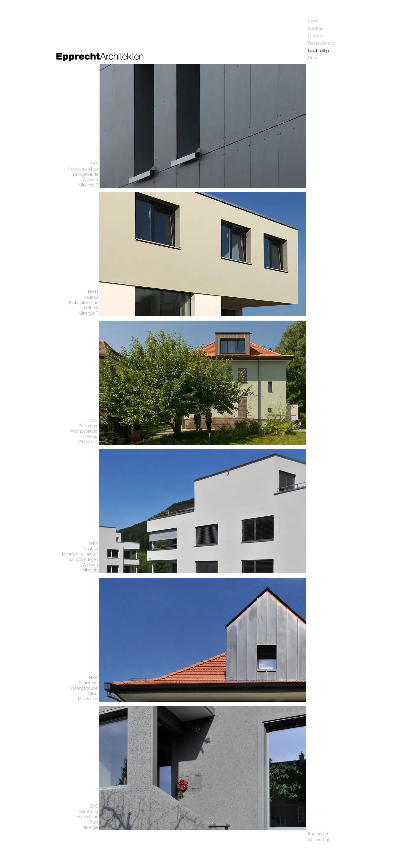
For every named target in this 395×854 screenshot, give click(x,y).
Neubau (316, 28)
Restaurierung (321, 43)
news (313, 21)
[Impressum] (329, 833)
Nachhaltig (318, 50)
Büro (312, 58)
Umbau (315, 35)
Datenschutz (319, 839)
